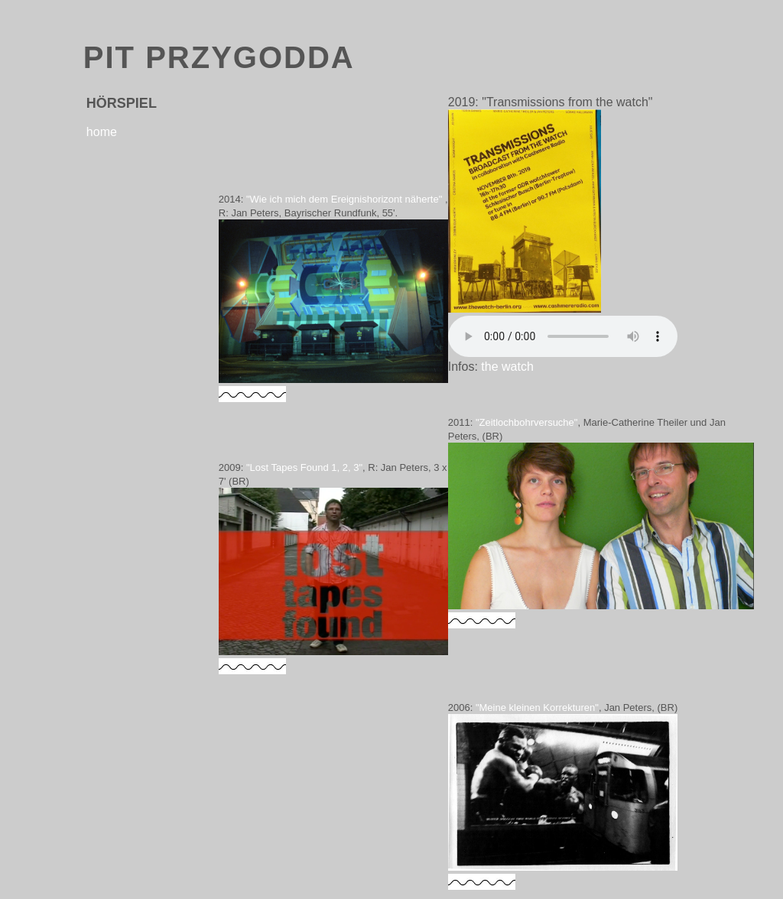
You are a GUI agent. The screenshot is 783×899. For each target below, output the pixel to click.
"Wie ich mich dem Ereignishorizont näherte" (344, 199)
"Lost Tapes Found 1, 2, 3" (304, 467)
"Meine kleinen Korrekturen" (537, 707)
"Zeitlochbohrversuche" (527, 422)
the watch (507, 366)
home (101, 131)
